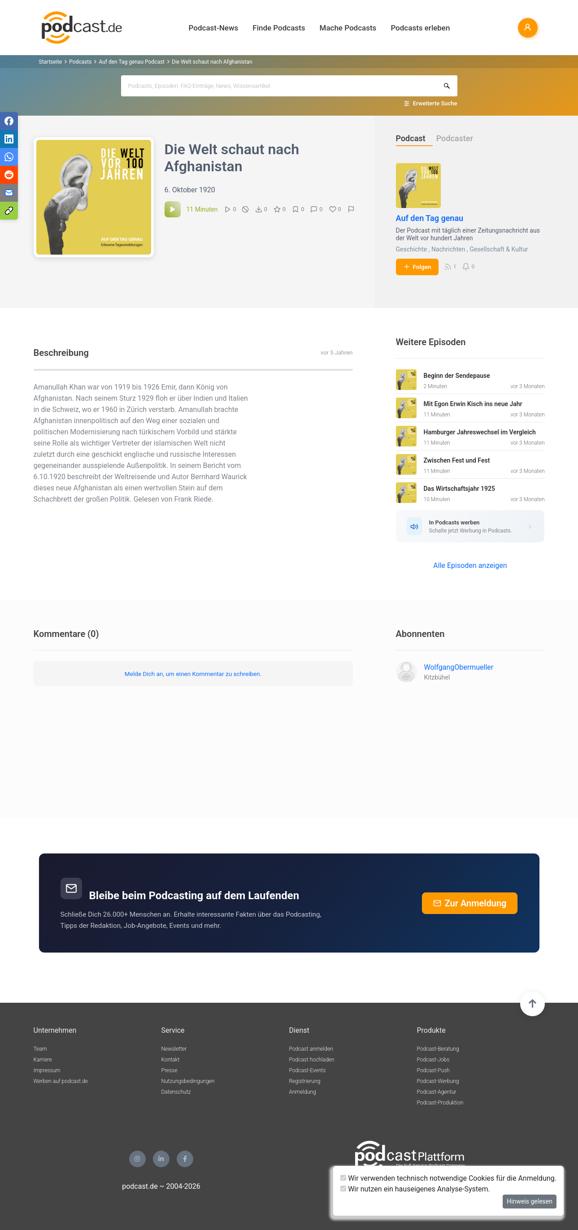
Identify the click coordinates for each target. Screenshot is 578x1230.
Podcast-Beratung (438, 1049)
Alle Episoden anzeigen (470, 565)
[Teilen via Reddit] (9, 175)
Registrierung (305, 1081)
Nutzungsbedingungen (188, 1081)
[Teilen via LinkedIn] (9, 139)
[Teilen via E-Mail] (9, 193)
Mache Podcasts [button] (348, 27)
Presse (169, 1070)
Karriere (43, 1060)
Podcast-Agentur (436, 1092)
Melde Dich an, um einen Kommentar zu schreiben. (193, 673)
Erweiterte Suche (435, 103)
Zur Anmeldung (470, 903)
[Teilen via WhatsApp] (9, 157)
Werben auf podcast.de (61, 1081)
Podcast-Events (307, 1070)
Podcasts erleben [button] (420, 27)
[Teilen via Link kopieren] (9, 211)
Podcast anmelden (311, 1049)
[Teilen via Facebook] (9, 121)
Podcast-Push (433, 1070)
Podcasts (80, 62)
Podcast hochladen (312, 1060)
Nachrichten (448, 249)
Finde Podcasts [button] (278, 27)
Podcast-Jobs (433, 1060)
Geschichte (411, 249)
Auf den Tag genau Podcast (132, 62)
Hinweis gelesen (529, 1201)
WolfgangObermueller (459, 667)
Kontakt (170, 1060)
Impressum (47, 1070)
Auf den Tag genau (430, 218)
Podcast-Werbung (438, 1081)
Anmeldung (302, 1092)
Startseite (50, 62)
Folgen (417, 266)
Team (40, 1049)
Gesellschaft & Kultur (498, 249)
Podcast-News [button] (214, 27)
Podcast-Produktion (440, 1103)
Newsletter (174, 1049)
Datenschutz (176, 1092)
